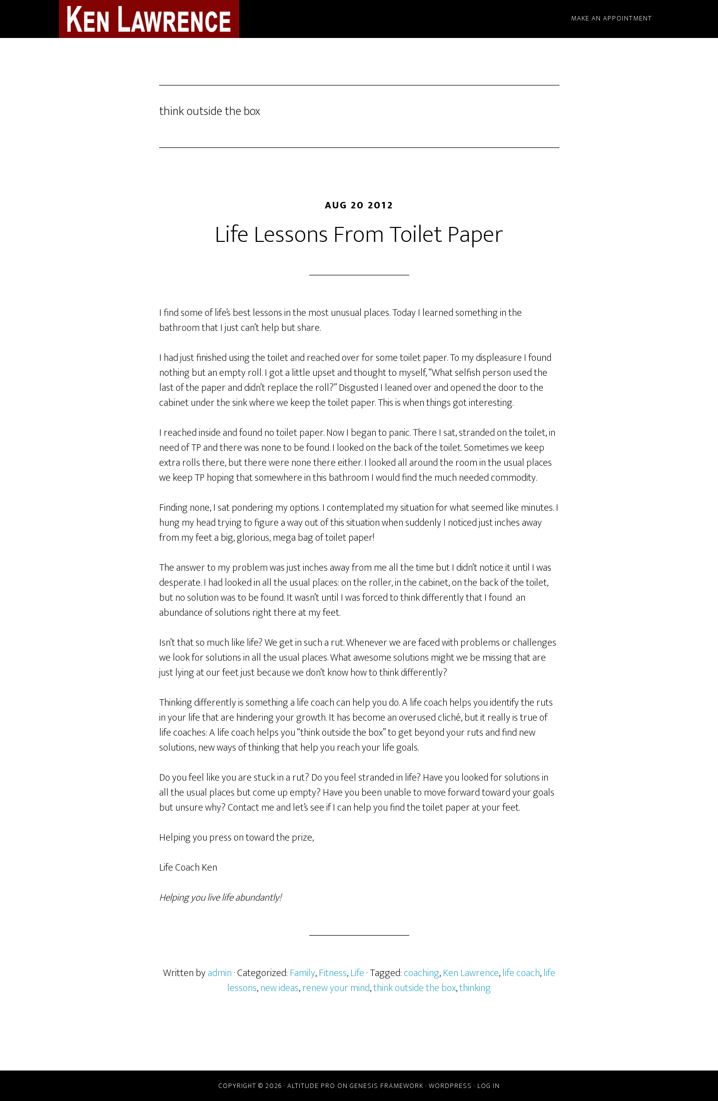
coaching (421, 973)
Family (302, 973)
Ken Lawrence (471, 973)
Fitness (333, 973)
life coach (521, 973)
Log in (488, 1086)
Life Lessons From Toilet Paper (359, 235)
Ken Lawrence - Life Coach (149, 19)
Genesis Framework (386, 1086)
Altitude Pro (311, 1086)
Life (357, 973)
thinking (475, 988)
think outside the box (414, 988)
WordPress (450, 1086)
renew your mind (336, 988)
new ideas (279, 988)
